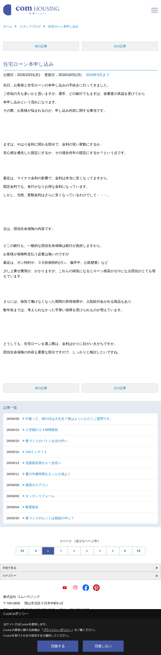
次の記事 (120, 46)
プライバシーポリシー (57, 630)
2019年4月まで (97, 75)
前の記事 (41, 46)
